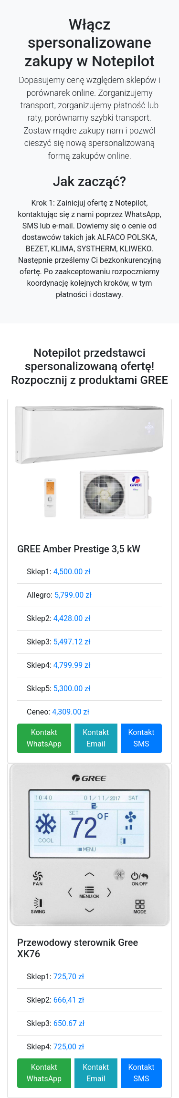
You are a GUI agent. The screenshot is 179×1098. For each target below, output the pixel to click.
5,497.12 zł (72, 641)
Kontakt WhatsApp (44, 738)
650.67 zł (68, 1023)
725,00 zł (68, 1046)
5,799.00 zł (73, 595)
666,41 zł (68, 1000)
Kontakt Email (96, 738)
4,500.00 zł (72, 571)
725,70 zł (68, 976)
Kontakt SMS (141, 738)
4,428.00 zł (72, 618)
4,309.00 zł (70, 711)
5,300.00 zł (72, 688)
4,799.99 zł (72, 665)
